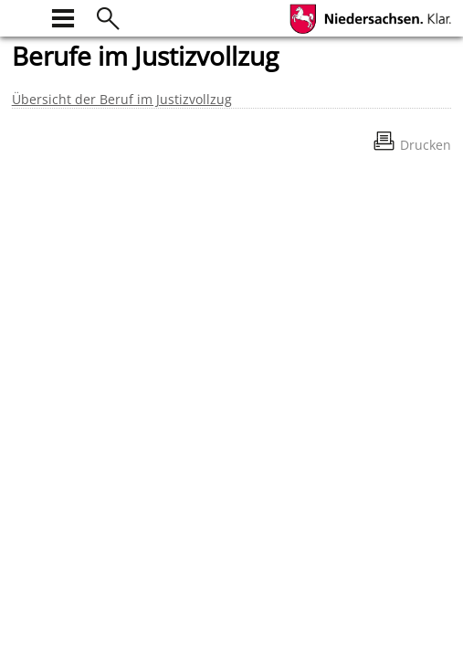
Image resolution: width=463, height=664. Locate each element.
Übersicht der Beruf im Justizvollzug (122, 99)
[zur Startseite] (23, 16)
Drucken (425, 144)
